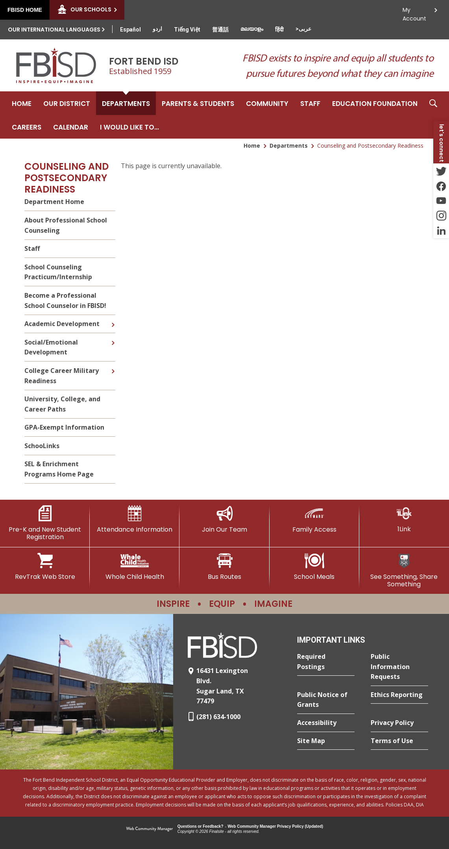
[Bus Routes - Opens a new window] (224, 566)
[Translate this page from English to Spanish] (130, 29)
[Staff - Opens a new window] (310, 103)
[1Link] (404, 519)
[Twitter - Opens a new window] (441, 171)
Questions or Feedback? (200, 826)
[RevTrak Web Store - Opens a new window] (45, 566)
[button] (433, 115)
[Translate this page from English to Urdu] (157, 28)
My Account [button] (414, 12)
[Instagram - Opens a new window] (441, 216)
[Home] (21, 103)
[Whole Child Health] (135, 566)
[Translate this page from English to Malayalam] (252, 28)
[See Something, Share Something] (404, 570)
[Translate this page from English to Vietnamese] (187, 29)
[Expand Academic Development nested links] (113, 319)
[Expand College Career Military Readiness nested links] (113, 365)
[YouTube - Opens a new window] (441, 201)
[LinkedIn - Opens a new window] (441, 231)
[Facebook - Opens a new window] (441, 186)
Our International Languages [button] (54, 29)
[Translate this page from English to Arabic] (303, 28)
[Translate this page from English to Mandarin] (220, 29)
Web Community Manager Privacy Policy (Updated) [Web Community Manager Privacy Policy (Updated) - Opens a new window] (275, 826)
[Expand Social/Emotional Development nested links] (113, 337)
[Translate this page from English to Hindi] (279, 29)
